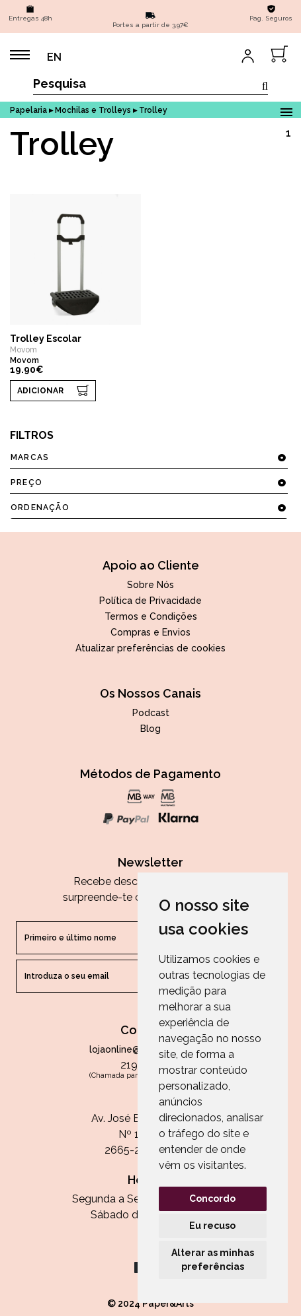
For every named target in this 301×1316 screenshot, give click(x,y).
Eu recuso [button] (212, 1225)
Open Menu (286, 110)
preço (148, 482)
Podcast (150, 712)
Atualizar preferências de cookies (150, 648)
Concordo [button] (212, 1198)
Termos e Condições (151, 616)
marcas (148, 457)
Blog (150, 728)
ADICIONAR (40, 390)
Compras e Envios (150, 632)
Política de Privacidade (150, 600)
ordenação (148, 507)
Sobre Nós (150, 584)
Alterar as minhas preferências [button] (212, 1259)
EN (54, 57)
